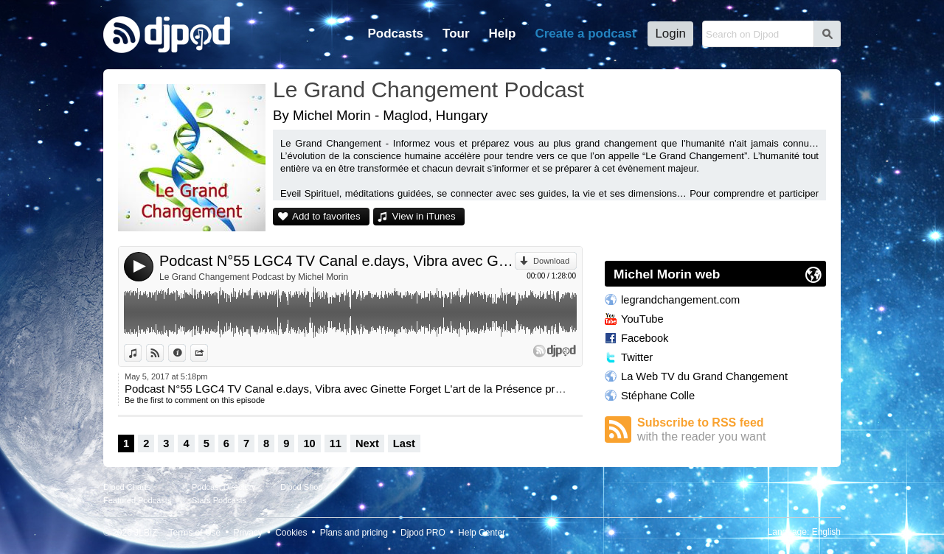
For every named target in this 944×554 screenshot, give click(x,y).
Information (185, 352)
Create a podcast (585, 34)
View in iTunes (424, 216)
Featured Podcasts (137, 500)
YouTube (642, 319)
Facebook (644, 338)
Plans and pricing (354, 532)
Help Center (481, 532)
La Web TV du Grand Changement (704, 376)
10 (309, 443)
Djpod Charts (126, 487)
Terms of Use (195, 532)
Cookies (291, 532)
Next (367, 443)
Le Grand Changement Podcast (428, 89)
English (826, 532)
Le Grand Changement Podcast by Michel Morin (253, 277)
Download (551, 260)
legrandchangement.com (680, 300)
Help (502, 34)
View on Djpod (163, 352)
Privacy (248, 532)
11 (335, 443)
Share (207, 352)
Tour (456, 34)
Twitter (637, 357)
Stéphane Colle (658, 396)
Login (670, 34)
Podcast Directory (224, 487)
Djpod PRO (422, 532)
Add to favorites (326, 216)
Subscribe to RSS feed (731, 429)
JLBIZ (145, 532)
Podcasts (395, 34)
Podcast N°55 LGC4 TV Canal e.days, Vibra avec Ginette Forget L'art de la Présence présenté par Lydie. (337, 261)
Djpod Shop (301, 487)
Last (404, 443)
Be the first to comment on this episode (195, 400)
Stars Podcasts (219, 500)
